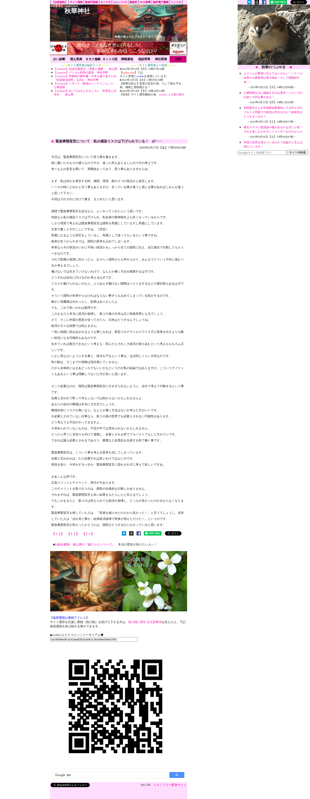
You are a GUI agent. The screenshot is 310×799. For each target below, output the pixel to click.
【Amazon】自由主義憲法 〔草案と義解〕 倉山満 (85, 68)
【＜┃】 (58, 534)
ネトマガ (105, 2)
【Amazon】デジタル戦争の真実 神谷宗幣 (81, 72)
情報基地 (127, 59)
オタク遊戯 (93, 59)
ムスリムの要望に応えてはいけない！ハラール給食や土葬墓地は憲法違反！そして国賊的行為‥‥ (273, 78)
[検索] (109, 775)
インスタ (176, 2)
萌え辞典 (76, 59)
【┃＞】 (88, 534)
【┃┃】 (73, 534)
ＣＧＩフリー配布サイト (170, 785)
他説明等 (144, 59)
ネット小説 (110, 59)
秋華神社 (77, 10)
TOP (178, 59)
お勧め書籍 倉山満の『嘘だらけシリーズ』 (85, 544)
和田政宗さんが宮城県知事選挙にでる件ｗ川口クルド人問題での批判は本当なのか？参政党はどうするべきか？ (273, 112)
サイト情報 (76, 2)
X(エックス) (120, 2)
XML (179, 36)
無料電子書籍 (161, 2)
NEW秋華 (145, 2)
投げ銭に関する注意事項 (144, 622)
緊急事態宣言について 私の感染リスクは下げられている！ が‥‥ (109, 141)
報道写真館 (91, 2)
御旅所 (133, 2)
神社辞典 (161, 59)
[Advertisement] (274, 35)
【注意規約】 (59, 2)
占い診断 (59, 59)
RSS (170, 36)
